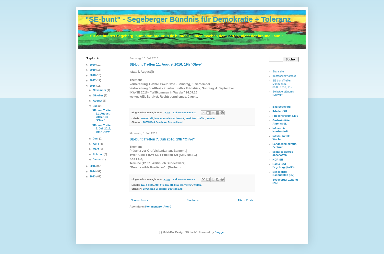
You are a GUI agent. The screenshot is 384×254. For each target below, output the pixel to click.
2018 (93, 75)
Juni (96, 138)
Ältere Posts (245, 200)
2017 (93, 80)
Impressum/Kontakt (284, 75)
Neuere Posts (139, 200)
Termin (188, 185)
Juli (95, 105)
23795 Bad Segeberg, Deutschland (162, 122)
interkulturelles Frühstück (169, 118)
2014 (93, 171)
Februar (98, 154)
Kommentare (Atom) (158, 206)
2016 (93, 85)
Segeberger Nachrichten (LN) (283, 173)
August (98, 100)
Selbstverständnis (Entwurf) (283, 93)
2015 (93, 165)
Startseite (193, 200)
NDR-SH (278, 159)
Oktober (98, 95)
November (100, 90)
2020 (93, 64)
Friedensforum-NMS (285, 115)
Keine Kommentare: (185, 112)
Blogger (220, 232)
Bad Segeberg (282, 106)
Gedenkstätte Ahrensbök (281, 122)
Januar (97, 159)
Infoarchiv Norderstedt (280, 130)
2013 (93, 176)
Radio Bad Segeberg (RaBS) (284, 165)
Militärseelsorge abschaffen (283, 153)
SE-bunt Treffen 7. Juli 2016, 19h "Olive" (162, 139)
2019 (93, 69)
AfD (156, 185)
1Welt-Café (147, 118)
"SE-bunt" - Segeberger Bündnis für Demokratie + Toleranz (188, 19)
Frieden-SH (166, 185)
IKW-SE (178, 185)
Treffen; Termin (206, 118)
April (96, 143)
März (96, 148)
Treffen (197, 185)
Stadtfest (190, 118)
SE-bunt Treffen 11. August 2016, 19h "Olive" (166, 64)
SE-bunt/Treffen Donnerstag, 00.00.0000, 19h (282, 83)
